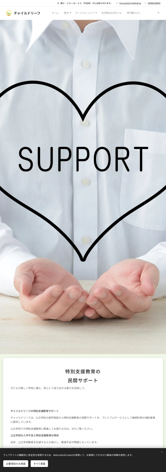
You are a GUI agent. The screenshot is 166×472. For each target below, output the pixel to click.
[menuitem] (116, 13)
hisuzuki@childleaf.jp (130, 3)
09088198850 (154, 3)
